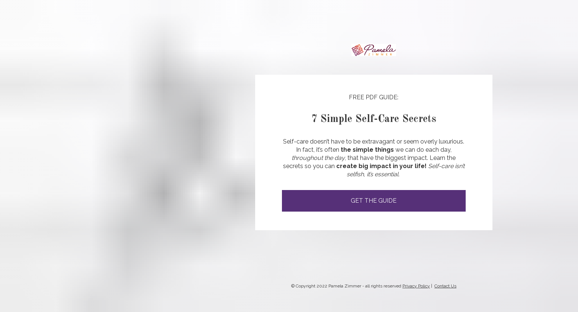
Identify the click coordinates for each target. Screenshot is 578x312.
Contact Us (445, 285)
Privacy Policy (416, 285)
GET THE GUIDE (373, 200)
